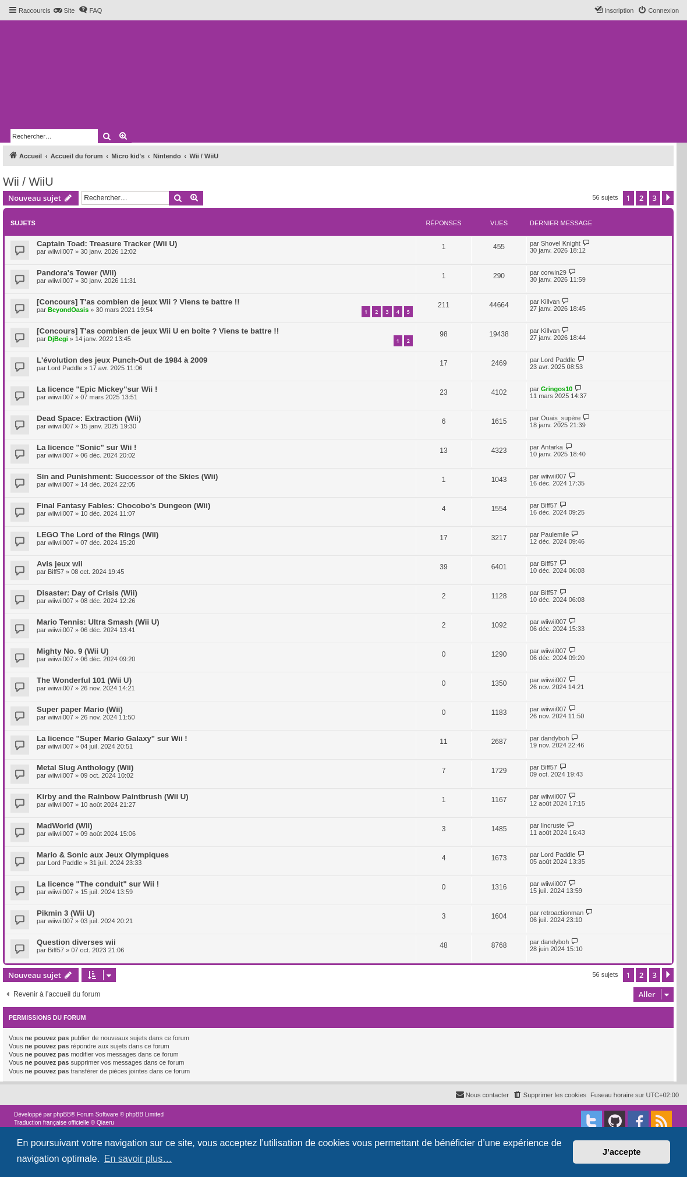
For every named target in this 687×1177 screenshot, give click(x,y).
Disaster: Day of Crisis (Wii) (87, 592)
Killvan (550, 301)
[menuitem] (64, 10)
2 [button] (641, 198)
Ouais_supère (561, 417)
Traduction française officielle (51, 1122)
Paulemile (555, 534)
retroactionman (562, 912)
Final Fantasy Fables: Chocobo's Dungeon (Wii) (123, 505)
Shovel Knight (560, 243)
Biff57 (549, 505)
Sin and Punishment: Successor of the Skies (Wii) (127, 476)
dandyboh (555, 738)
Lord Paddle (65, 367)
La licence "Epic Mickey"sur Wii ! (97, 389)
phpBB (62, 1114)
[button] (668, 198)
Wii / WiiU (28, 181)
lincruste (553, 825)
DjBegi (58, 338)
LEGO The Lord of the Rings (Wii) (97, 534)
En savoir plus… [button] (138, 1159)
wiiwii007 (60, 251)
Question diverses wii (76, 942)
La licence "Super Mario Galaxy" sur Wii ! (112, 738)
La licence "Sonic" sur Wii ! (86, 447)
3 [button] (655, 198)
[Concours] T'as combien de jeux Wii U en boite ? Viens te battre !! (158, 331)
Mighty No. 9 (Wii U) (73, 651)
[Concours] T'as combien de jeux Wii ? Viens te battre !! (138, 301)
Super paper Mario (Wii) (80, 709)
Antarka (552, 447)
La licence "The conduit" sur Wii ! (98, 884)
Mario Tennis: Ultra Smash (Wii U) (98, 622)
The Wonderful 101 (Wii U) (84, 680)
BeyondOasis (68, 309)
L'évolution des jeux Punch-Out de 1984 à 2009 (122, 360)
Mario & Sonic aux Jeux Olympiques (103, 854)
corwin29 (553, 272)
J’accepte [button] (622, 1152)
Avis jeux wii (60, 563)
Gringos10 (556, 388)
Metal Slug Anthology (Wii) (85, 767)
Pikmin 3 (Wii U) (66, 913)
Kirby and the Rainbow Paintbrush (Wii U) (113, 796)
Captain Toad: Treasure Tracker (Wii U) (107, 243)
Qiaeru (105, 1122)
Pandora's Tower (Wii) (76, 272)
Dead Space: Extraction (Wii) (89, 418)
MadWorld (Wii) (65, 825)
